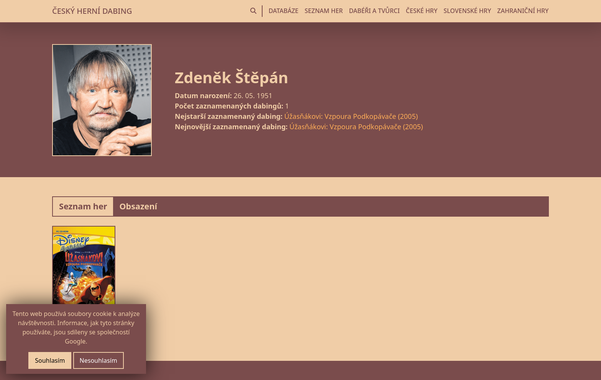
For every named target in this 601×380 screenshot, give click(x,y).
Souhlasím (50, 360)
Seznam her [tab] (83, 206)
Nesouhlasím (98, 360)
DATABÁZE (284, 11)
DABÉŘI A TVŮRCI (374, 11)
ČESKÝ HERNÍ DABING (92, 11)
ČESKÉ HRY (421, 11)
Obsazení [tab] (138, 206)
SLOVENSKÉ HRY (467, 11)
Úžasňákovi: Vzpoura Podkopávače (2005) (351, 116)
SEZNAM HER (324, 11)
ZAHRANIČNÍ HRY (522, 11)
